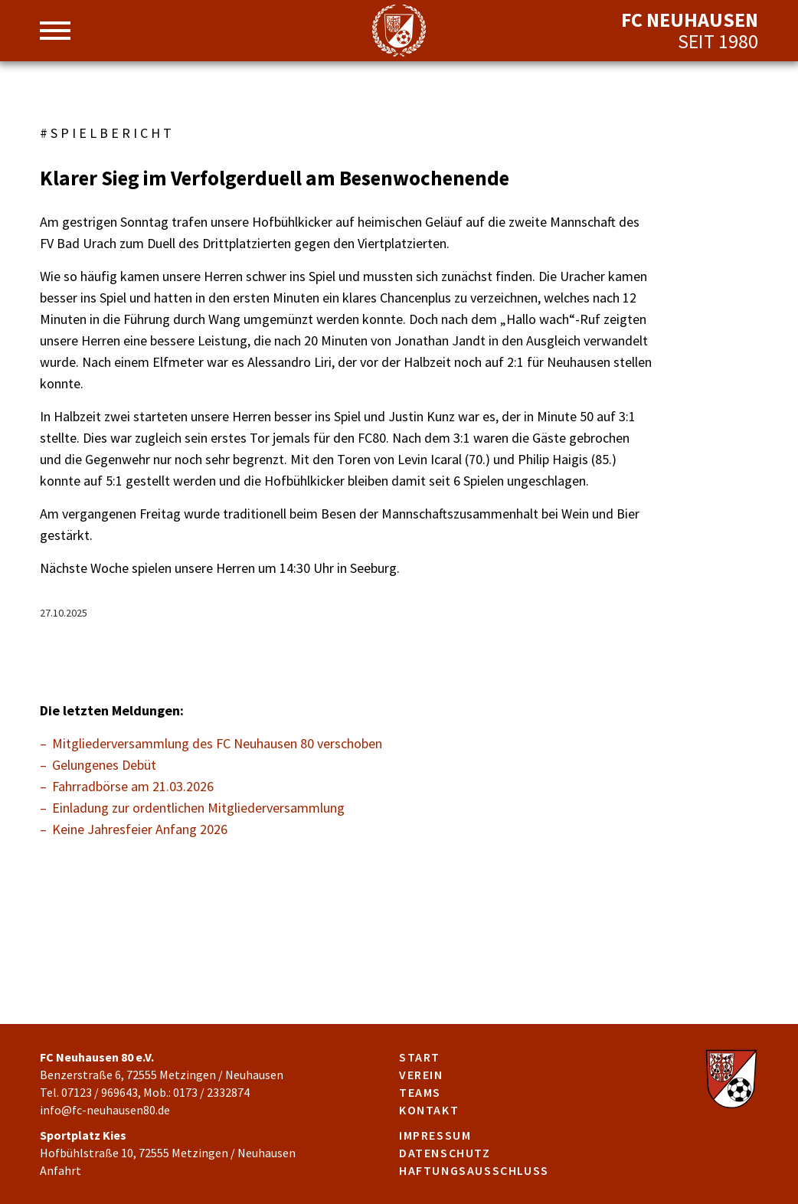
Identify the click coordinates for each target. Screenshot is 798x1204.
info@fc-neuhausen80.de (105, 1109)
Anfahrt (60, 1170)
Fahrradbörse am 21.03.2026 (133, 786)
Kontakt (429, 1109)
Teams (420, 1092)
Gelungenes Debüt (104, 765)
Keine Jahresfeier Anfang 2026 (139, 829)
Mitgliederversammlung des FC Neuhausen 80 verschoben (217, 743)
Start (419, 1057)
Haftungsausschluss (474, 1170)
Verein (421, 1074)
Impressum (435, 1135)
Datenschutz (445, 1152)
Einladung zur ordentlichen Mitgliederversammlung (198, 807)
